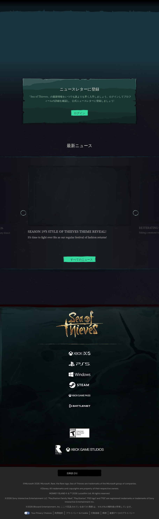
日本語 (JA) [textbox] (72, 473)
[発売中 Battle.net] (79, 406)
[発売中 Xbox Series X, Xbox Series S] (79, 354)
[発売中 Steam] (79, 385)
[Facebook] (54, 418)
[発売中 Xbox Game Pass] (79, 396)
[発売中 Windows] (79, 375)
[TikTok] (97, 418)
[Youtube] (79, 418)
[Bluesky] (104, 418)
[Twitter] (61, 418)
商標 (104, 513)
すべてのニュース (79, 259)
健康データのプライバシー (122, 513)
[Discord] (89, 418)
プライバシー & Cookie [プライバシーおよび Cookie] (77, 513)
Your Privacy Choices (41, 513)
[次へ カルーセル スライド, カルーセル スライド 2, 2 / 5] (135, 213)
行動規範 (95, 513)
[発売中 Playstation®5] (79, 364)
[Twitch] (68, 418)
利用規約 (59, 513)
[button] (79, 473)
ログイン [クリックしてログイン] (79, 113)
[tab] (71, 269)
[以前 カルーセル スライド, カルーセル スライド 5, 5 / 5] (23, 213)
